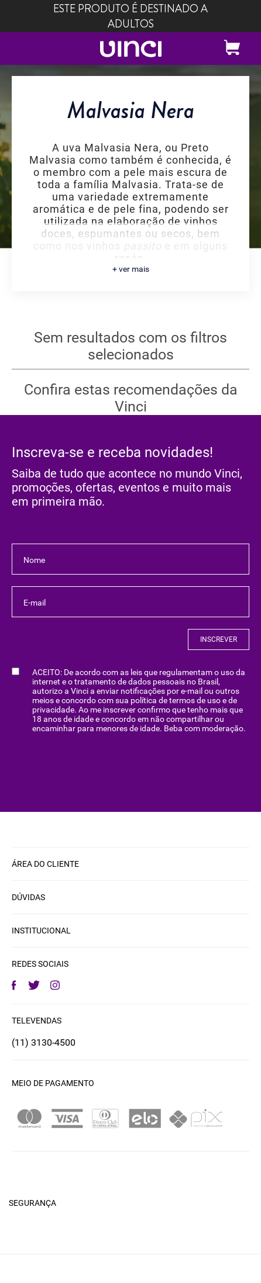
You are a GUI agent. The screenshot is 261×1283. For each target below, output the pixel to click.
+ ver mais (130, 269)
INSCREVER (218, 639)
